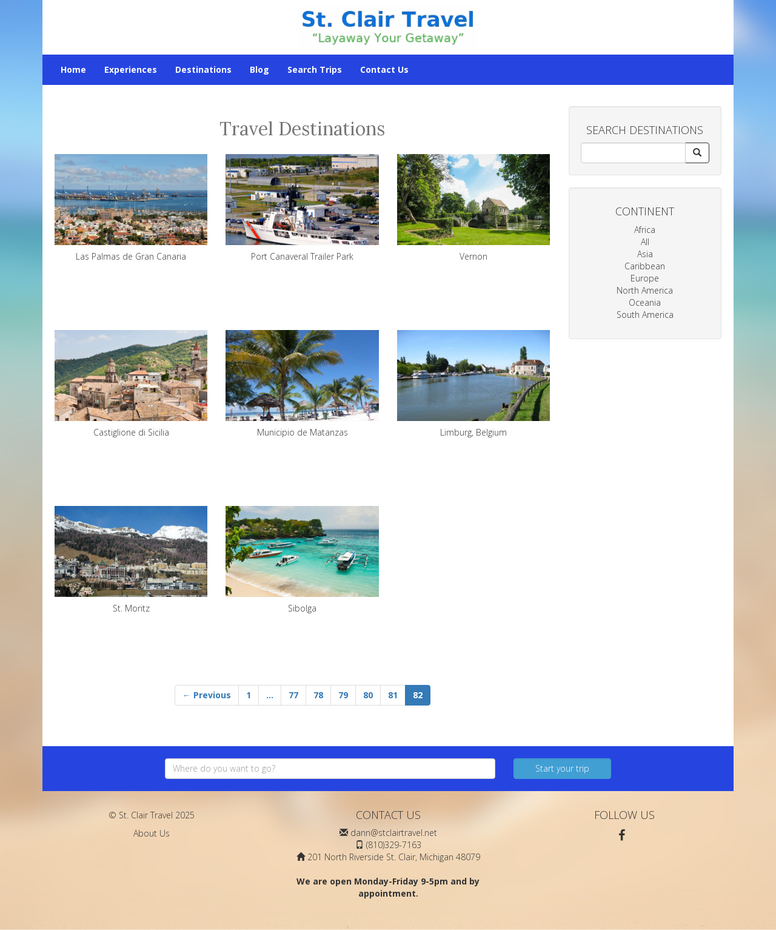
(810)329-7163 (393, 845)
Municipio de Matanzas (302, 384)
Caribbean (644, 266)
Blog (259, 69)
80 (368, 695)
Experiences (130, 69)
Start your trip (562, 768)
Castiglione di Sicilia (131, 384)
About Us (151, 833)
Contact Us (384, 69)
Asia (645, 254)
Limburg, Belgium (473, 384)
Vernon (473, 208)
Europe (644, 278)
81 (393, 695)
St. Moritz (131, 560)
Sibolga (302, 560)
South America (645, 314)
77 (293, 695)
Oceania (645, 302)
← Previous (206, 695)
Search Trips (314, 69)
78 (318, 695)
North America (645, 290)
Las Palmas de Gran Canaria (131, 208)
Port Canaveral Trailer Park (302, 208)
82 (418, 695)
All (645, 242)
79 (343, 695)
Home (73, 69)
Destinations (203, 69)
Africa (644, 229)
